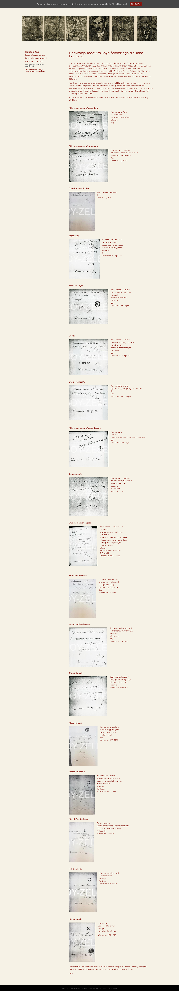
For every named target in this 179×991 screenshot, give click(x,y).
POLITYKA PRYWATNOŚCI (109, 988)
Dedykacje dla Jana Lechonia (34, 65)
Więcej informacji (119, 4)
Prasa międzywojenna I (35, 55)
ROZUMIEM (136, 4)
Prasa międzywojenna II (35, 58)
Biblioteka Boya (32, 52)
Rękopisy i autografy (34, 61)
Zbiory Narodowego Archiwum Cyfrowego (35, 70)
